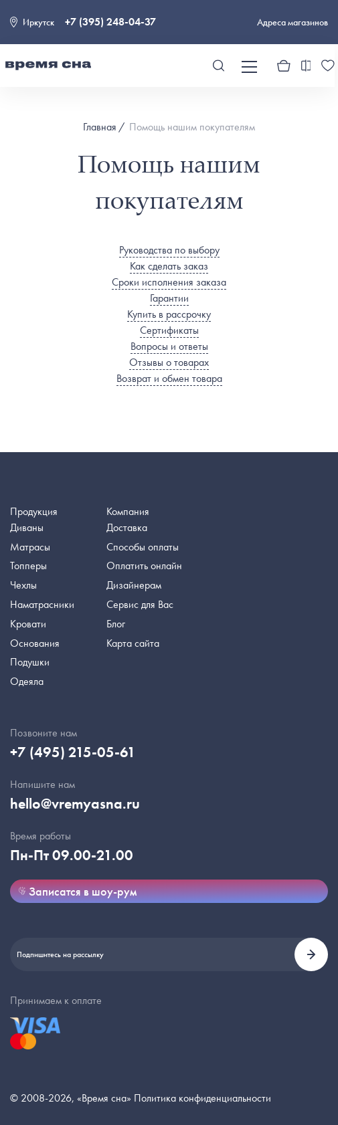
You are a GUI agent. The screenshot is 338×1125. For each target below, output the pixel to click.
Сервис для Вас (139, 604)
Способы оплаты (142, 547)
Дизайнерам (133, 585)
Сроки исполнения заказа (169, 282)
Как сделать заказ (169, 266)
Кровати (28, 624)
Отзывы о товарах (169, 362)
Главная (99, 127)
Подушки (30, 662)
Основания (35, 643)
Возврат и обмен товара (169, 378)
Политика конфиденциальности (202, 1098)
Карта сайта (132, 643)
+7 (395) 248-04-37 (110, 22)
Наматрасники (42, 604)
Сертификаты (169, 330)
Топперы (28, 565)
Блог (115, 624)
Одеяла (27, 681)
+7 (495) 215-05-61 (73, 752)
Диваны (27, 527)
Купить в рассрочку (169, 314)
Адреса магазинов (292, 22)
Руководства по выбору (169, 250)
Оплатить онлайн (144, 565)
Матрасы (30, 547)
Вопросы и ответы (169, 346)
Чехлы (23, 585)
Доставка (126, 527)
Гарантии (169, 298)
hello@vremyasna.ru (75, 803)
